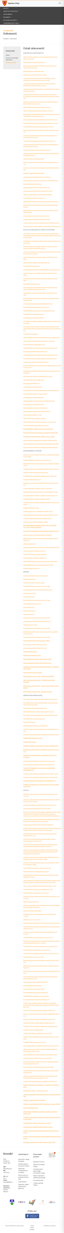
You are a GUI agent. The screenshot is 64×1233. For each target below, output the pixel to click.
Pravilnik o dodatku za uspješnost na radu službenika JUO (40, 746)
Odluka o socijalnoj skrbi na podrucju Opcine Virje (35, 982)
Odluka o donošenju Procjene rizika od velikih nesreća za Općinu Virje (40, 348)
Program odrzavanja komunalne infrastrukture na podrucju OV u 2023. (40, 123)
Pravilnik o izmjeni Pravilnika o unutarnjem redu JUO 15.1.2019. (38, 764)
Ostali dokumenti (11, 62)
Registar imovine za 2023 (29, 610)
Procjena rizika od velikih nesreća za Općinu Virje (38, 429)
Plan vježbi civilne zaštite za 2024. (31, 284)
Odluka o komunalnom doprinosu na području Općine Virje (37, 191)
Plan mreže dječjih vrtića (30, 1108)
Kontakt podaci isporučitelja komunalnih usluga (39, 1171)
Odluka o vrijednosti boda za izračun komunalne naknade (37, 194)
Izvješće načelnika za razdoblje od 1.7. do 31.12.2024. (36, 893)
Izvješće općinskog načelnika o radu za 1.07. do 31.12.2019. (37, 1058)
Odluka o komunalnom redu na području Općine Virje (36, 187)
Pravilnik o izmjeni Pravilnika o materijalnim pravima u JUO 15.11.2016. (40, 773)
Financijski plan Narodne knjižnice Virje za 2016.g (38, 1127)
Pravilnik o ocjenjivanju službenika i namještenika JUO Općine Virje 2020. (41, 734)
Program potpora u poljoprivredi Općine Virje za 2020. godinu (38, 1067)
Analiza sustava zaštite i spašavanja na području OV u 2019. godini (39, 422)
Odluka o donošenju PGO (29, 543)
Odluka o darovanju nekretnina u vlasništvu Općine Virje (37, 868)
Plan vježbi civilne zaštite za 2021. (31, 383)
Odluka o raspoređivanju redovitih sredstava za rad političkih (41, 1104)
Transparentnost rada (10, 23)
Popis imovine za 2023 (28, 607)
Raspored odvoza (38, 1162)
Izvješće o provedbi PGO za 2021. (31, 507)
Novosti (6, 8)
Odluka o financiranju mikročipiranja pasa (33, 71)
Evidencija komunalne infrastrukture (32, 184)
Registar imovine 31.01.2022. (30, 624)
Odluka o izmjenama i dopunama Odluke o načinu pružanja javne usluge (41, 547)
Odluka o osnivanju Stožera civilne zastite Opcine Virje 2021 (37, 376)
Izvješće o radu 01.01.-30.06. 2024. (32, 919)
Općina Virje (12, 3)
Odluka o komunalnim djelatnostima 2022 (33, 158)
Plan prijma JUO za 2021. (29, 722)
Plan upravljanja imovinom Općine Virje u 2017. (37, 663)
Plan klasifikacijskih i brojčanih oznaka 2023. (34, 718)
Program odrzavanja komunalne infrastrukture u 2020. (36, 219)
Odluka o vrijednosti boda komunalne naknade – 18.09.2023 (38, 110)
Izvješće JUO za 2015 (29, 742)
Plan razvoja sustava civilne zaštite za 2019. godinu (39, 436)
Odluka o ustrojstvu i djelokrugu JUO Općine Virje (35, 725)
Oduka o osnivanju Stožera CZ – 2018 (32, 414)
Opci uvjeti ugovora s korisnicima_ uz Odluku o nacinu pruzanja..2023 (40, 495)
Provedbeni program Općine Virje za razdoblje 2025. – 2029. (38, 889)
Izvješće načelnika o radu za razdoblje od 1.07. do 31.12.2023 (38, 937)
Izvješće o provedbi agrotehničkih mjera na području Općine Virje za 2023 (41, 923)
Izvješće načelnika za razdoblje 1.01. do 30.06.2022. (36, 996)
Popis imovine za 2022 (28, 614)
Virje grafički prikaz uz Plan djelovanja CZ (33, 397)
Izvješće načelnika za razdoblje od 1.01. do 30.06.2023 (36, 950)
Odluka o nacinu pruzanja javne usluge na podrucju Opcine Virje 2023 (40, 492)
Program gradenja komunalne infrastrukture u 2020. (36, 216)
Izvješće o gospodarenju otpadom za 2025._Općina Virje (37, 460)
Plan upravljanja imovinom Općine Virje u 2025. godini (36, 600)
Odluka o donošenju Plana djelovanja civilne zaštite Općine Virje (39, 401)
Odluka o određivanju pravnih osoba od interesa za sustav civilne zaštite (40, 443)
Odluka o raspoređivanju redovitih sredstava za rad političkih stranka (40, 1054)
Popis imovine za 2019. (30, 651)
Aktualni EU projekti (10, 20)
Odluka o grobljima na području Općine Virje (34, 62)
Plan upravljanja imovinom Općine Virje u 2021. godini (36, 637)
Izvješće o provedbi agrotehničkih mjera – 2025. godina (36, 808)
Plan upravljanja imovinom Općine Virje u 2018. (37, 659)
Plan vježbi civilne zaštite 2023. (30, 334)
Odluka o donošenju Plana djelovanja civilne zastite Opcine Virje (39, 310)
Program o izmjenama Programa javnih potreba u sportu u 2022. (39, 1019)
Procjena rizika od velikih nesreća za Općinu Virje (35, 351)
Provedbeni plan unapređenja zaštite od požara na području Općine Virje (41, 390)
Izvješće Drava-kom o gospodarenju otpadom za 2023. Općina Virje (39, 476)
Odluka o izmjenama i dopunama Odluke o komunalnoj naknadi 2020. (40, 180)
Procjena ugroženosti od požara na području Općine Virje (40, 433)
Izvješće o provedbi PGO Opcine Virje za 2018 (34, 551)
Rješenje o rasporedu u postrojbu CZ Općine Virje (35, 408)
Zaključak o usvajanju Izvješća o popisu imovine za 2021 (37, 621)
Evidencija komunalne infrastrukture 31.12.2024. (35, 74)
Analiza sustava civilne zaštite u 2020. (32, 386)
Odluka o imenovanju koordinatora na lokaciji (34, 418)
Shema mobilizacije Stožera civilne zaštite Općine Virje (36, 411)
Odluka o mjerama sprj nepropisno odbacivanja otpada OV (37, 535)
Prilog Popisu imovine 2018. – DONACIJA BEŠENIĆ (38, 676)
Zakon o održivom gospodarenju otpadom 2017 (35, 557)
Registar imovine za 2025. (29, 579)
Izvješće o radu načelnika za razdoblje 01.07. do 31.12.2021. (37, 1033)
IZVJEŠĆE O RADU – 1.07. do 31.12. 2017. (35, 1090)
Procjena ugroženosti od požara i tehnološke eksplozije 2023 (38, 303)
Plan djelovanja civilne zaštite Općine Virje (33, 317)
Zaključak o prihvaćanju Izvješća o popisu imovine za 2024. (37, 589)
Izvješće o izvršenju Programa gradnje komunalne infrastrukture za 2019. (41, 222)
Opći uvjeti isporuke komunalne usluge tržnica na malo (36, 150)
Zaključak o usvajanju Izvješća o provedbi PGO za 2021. (36, 499)
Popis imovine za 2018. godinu (32, 672)
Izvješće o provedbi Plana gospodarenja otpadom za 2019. (37, 518)
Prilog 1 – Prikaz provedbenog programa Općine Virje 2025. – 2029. (39, 886)
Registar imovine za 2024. (29, 593)
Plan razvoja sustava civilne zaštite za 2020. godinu (36, 425)
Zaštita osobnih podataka (32, 1227)
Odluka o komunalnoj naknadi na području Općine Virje (37, 177)
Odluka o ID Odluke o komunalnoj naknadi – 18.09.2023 (37, 107)
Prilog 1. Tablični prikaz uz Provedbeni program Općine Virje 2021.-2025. (41, 1045)
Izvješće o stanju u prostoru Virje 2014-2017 (34, 198)
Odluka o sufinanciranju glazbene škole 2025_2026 (36, 871)
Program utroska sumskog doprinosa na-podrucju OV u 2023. (38, 126)
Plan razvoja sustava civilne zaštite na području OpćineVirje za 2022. (40, 358)
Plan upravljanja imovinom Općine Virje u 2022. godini (36, 628)
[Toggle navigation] (59, 3)
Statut (8, 55)
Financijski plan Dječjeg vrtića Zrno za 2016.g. (37, 1123)
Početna (6, 39)
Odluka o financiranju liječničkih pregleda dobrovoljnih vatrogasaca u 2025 (41, 269)
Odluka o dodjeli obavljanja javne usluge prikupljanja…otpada (38, 565)
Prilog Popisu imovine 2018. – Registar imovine (37, 691)
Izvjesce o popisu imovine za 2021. (33, 173)
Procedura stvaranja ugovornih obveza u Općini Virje (39, 1142)
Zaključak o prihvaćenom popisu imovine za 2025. (35, 575)
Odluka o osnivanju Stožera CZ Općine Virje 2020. (35, 393)
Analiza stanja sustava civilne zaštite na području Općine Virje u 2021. (40, 355)
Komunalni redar (38, 1180)
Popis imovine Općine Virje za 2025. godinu (34, 582)
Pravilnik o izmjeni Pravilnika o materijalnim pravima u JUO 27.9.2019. (40, 777)
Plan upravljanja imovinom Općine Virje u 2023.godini (36, 617)
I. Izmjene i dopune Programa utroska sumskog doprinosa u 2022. (39, 141)
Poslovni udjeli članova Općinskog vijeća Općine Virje (36, 999)
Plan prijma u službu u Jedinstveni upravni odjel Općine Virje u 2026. (40, 699)
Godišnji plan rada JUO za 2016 (32, 738)
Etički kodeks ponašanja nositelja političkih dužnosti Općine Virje (39, 1022)
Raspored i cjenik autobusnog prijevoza (23, 1186)
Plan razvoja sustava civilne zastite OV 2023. (34, 344)
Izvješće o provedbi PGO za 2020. (31, 568)
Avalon (22, 1225)
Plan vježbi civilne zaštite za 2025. (31, 266)
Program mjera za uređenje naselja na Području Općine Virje (38, 824)
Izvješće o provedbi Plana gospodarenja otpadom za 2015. (41, 531)
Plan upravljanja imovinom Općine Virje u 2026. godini (36, 586)
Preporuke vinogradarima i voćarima (23, 1170)
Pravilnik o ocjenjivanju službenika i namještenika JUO (39, 781)
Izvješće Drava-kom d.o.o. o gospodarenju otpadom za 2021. (38, 511)
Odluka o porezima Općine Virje (31, 901)
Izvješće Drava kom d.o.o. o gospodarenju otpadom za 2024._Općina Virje (41, 469)
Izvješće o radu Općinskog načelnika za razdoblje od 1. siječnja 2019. (40, 1081)
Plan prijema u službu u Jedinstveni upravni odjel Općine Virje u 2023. (40, 715)
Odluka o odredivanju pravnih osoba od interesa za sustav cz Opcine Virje (41, 337)
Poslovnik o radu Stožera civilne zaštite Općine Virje (35, 362)
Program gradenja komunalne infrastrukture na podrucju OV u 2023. (40, 119)
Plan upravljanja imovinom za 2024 (32, 603)
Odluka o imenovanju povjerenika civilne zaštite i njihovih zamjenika (40, 440)
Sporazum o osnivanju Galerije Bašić (32, 910)
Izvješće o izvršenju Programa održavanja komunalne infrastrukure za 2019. (42, 226)
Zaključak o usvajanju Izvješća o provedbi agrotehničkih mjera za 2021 (40, 1026)
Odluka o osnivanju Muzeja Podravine (32, 985)
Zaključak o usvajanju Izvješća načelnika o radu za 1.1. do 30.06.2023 (40, 946)
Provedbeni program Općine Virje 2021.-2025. (34, 1042)
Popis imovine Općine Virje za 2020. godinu (36, 640)
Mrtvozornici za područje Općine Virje (23, 1177)
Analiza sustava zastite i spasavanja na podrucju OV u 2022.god (38, 341)
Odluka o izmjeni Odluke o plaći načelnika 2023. (35, 708)
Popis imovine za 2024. (29, 596)
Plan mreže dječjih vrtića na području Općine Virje (35, 992)
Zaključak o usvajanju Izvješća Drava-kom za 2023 (35, 472)
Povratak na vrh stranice (50, 1225)
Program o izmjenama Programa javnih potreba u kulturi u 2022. (39, 1010)
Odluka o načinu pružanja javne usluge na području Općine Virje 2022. (40, 515)
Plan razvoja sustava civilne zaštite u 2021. (33, 380)
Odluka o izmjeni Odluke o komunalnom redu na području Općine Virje (40, 201)
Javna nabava (7, 14)
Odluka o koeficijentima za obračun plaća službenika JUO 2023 (38, 711)
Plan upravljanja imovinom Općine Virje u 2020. (35, 644)
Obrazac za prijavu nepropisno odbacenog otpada (35, 522)
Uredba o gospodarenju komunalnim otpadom (34, 554)
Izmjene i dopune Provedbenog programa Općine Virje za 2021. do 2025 (41, 953)
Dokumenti (6, 17)
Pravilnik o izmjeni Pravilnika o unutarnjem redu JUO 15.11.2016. (39, 761)
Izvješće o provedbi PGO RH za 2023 (32, 479)
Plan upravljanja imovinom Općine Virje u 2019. (35, 648)
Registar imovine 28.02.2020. (32, 655)
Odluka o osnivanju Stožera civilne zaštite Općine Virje (36, 262)
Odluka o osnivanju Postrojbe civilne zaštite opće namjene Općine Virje (40, 447)
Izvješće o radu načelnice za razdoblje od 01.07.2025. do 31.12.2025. (40, 805)
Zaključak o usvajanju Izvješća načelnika (33, 1029)
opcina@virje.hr (7, 1182)
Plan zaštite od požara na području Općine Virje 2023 (36, 307)
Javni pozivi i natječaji (10, 11)
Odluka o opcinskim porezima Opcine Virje (33, 989)
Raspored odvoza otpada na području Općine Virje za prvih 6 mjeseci (40, 561)
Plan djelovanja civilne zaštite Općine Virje (33, 314)
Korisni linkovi (22, 1182)
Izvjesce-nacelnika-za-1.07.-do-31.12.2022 (33, 957)
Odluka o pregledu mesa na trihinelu (34, 1100)
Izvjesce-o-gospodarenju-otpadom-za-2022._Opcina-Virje (37, 488)
